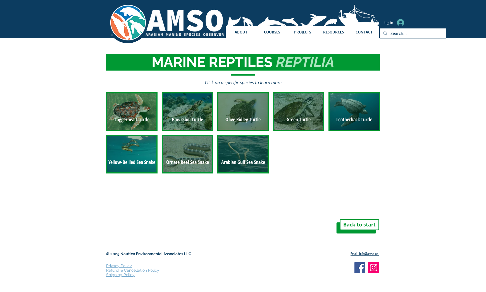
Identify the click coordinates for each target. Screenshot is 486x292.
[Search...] (412, 33)
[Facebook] (359, 267)
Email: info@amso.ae (365, 254)
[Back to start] (359, 224)
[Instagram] (373, 267)
